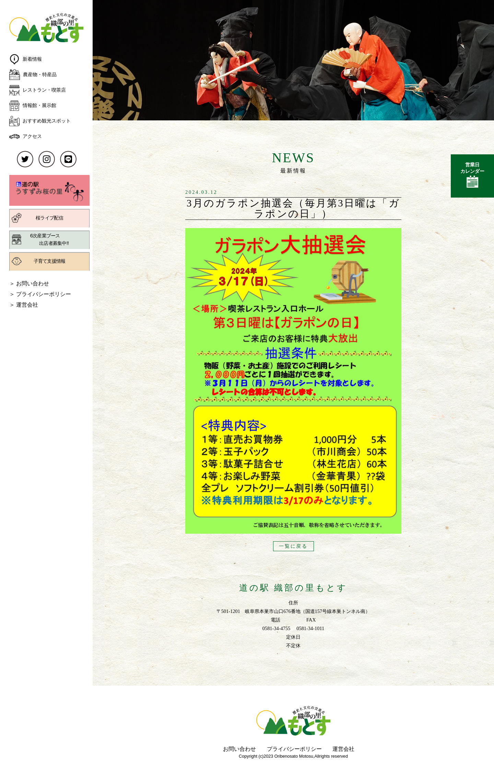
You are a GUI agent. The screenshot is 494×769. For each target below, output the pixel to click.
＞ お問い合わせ (29, 283)
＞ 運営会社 (23, 304)
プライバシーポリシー (294, 749)
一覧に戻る (293, 546)
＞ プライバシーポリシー (40, 294)
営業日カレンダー (472, 176)
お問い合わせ (239, 749)
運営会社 (343, 749)
